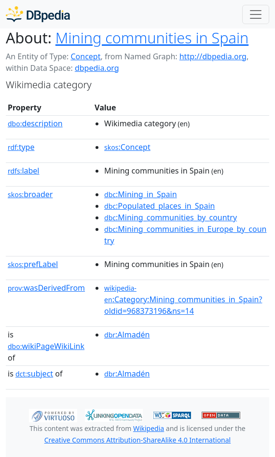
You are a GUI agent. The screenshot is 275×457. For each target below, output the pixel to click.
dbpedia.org (97, 68)
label (24, 170)
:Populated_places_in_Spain (159, 206)
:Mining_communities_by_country (170, 217)
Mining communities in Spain (151, 37)
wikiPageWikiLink (46, 346)
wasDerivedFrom (46, 287)
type (21, 147)
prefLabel (33, 264)
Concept (85, 56)
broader (30, 194)
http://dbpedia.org (213, 56)
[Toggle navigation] (255, 14)
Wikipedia (148, 428)
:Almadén (127, 334)
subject (34, 373)
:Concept (127, 147)
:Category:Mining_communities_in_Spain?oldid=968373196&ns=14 (183, 299)
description (35, 123)
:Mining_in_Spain (140, 194)
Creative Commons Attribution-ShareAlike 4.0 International (137, 439)
